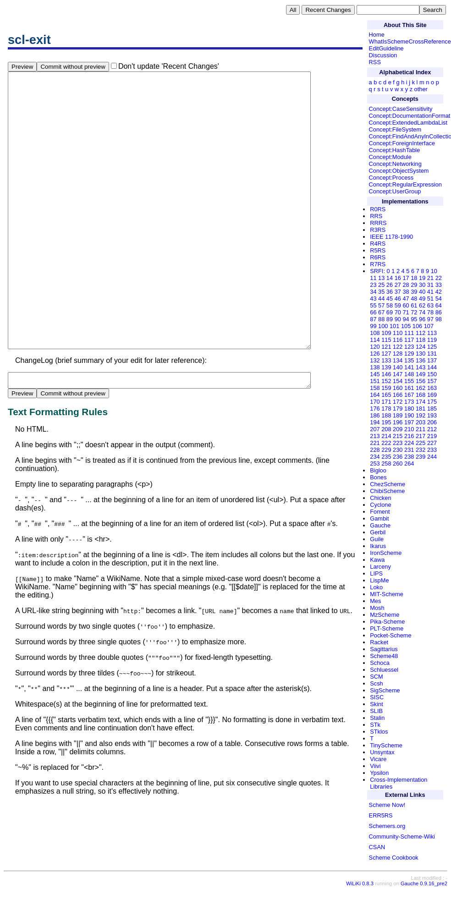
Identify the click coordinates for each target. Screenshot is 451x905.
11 (373, 277)
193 (432, 415)
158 (375, 387)
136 (420, 360)
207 (375, 429)
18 (414, 277)
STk (375, 724)
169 (432, 394)
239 (420, 456)
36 (389, 291)
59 (398, 305)
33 (438, 284)
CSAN (377, 847)
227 (432, 442)
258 (386, 463)
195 (386, 422)
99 (373, 326)
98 (438, 319)
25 (381, 284)
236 (397, 456)
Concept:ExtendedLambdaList (408, 122)
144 (432, 367)
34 (373, 291)
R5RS (377, 250)
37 (398, 291)
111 (409, 332)
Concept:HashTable (394, 150)
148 (409, 374)
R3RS (377, 229)
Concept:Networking (395, 163)
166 (397, 394)
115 (386, 339)
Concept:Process (391, 177)
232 (420, 449)
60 (405, 305)
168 (420, 394)
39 (414, 291)
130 (420, 353)
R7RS (377, 264)
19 (422, 277)
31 (430, 284)
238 (409, 456)
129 (409, 353)
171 (386, 401)
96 (422, 319)
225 (420, 442)
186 (375, 415)
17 (405, 277)
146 (386, 374)
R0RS (377, 209)
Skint (376, 704)
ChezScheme (387, 484)
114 (375, 339)
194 (375, 422)
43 (373, 298)
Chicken (380, 497)
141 (409, 367)
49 (422, 298)
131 (432, 353)
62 (422, 305)
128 (397, 353)
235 (386, 456)
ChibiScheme (387, 491)
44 (381, 298)
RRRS (378, 222)
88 (381, 319)
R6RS (377, 257)
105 (406, 326)
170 (375, 401)
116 (397, 339)
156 (420, 381)
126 (375, 353)
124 (420, 346)
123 (409, 346)
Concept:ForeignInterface (402, 143)
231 (409, 449)
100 (383, 326)
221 (375, 442)
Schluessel (384, 669)
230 (397, 449)
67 (381, 312)
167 (409, 394)
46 (398, 298)
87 (373, 319)
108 (375, 332)
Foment (380, 511)
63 (430, 305)
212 (432, 429)
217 (420, 436)
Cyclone (380, 504)
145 (375, 374)
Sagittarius (383, 649)
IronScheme (386, 552)
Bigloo (378, 470)
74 (422, 312)
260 (397, 463)
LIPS (376, 573)
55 (373, 305)
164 (375, 394)
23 (373, 284)
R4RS (377, 243)
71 (405, 312)
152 (386, 381)
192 (420, 415)
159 (386, 387)
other (421, 89)
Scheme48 (384, 656)
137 (432, 360)
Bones (378, 477)
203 (420, 422)
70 (398, 312)
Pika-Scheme (387, 621)
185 (432, 408)
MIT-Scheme (386, 594)
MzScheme (384, 614)
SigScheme (385, 690)
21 (430, 277)
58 (389, 305)
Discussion (383, 55)
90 (398, 319)
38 (405, 291)
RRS (376, 216)
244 (432, 456)
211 (420, 429)
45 (389, 298)
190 (409, 415)
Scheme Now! (387, 804)
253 (375, 463)
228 (375, 449)
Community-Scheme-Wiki (402, 836)
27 (398, 284)
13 (381, 277)
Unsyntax (382, 752)
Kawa (377, 559)
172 (397, 401)
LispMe (379, 580)
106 (417, 326)
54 (438, 298)
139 (386, 367)
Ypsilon (379, 772)
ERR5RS (381, 815)
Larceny (380, 566)
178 (386, 408)
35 (381, 291)
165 (386, 394)
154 (397, 381)
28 (405, 284)
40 (422, 291)
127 (386, 353)
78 (430, 312)
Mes (375, 601)
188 (386, 415)
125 (432, 346)
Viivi (375, 765)
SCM (376, 676)
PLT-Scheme (386, 628)
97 (430, 319)
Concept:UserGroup (395, 191)
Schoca (380, 662)
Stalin (377, 717)
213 (375, 436)
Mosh (377, 607)
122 (397, 346)
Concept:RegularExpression (405, 184)
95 (414, 319)
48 (414, 298)
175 (432, 401)
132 (375, 360)
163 (432, 387)
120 (375, 346)
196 (397, 422)
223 (397, 442)
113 (432, 332)
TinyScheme (386, 745)
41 (430, 291)
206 (432, 422)
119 (432, 339)
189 (397, 415)
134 (397, 360)
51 (430, 298)
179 (397, 408)
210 (409, 429)
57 (381, 305)
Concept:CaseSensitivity (401, 108)
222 (386, 442)
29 (414, 284)
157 (432, 381)
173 (409, 401)
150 (432, 374)
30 (422, 284)
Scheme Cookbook (393, 857)
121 (386, 346)
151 (375, 381)
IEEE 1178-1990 (391, 236)
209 (397, 429)
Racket (379, 642)
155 (409, 381)
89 (389, 319)
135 (409, 360)
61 (414, 305)
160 (397, 387)
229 (386, 449)
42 (438, 291)
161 (409, 387)
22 (438, 277)
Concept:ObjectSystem (399, 170)
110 (397, 332)
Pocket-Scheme (390, 635)
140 (397, 367)
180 (409, 408)
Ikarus (378, 546)
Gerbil (377, 532)
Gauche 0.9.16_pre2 (424, 890)
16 (398, 277)
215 (397, 436)
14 (389, 277)
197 (409, 422)
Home (377, 34)
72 (414, 312)
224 (409, 442)
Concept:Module (390, 157)
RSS (375, 62)
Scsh (376, 683)
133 (386, 360)
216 (409, 436)
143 (420, 367)
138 (375, 367)
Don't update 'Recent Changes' (168, 66)
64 (438, 305)
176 (375, 408)
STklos (379, 731)
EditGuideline (386, 48)
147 (397, 374)
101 (394, 326)
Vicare (378, 759)
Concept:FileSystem (395, 129)
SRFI (376, 271)
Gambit (379, 518)
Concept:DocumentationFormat (410, 115)
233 (432, 449)
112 (420, 332)
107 (429, 326)
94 (405, 319)
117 (409, 339)
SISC (377, 697)
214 (386, 436)
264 (409, 463)
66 (373, 312)
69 (389, 312)
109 (386, 332)
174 (420, 401)
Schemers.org (387, 826)
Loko (376, 587)
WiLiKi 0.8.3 (360, 890)
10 (434, 271)
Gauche (380, 525)
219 (432, 436)
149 (420, 374)
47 (405, 298)
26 (389, 284)
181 (420, 408)
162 (420, 387)
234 (375, 456)
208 (386, 429)
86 (438, 312)
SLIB (376, 711)
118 (420, 339)
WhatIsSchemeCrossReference (410, 41)
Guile (377, 539)
